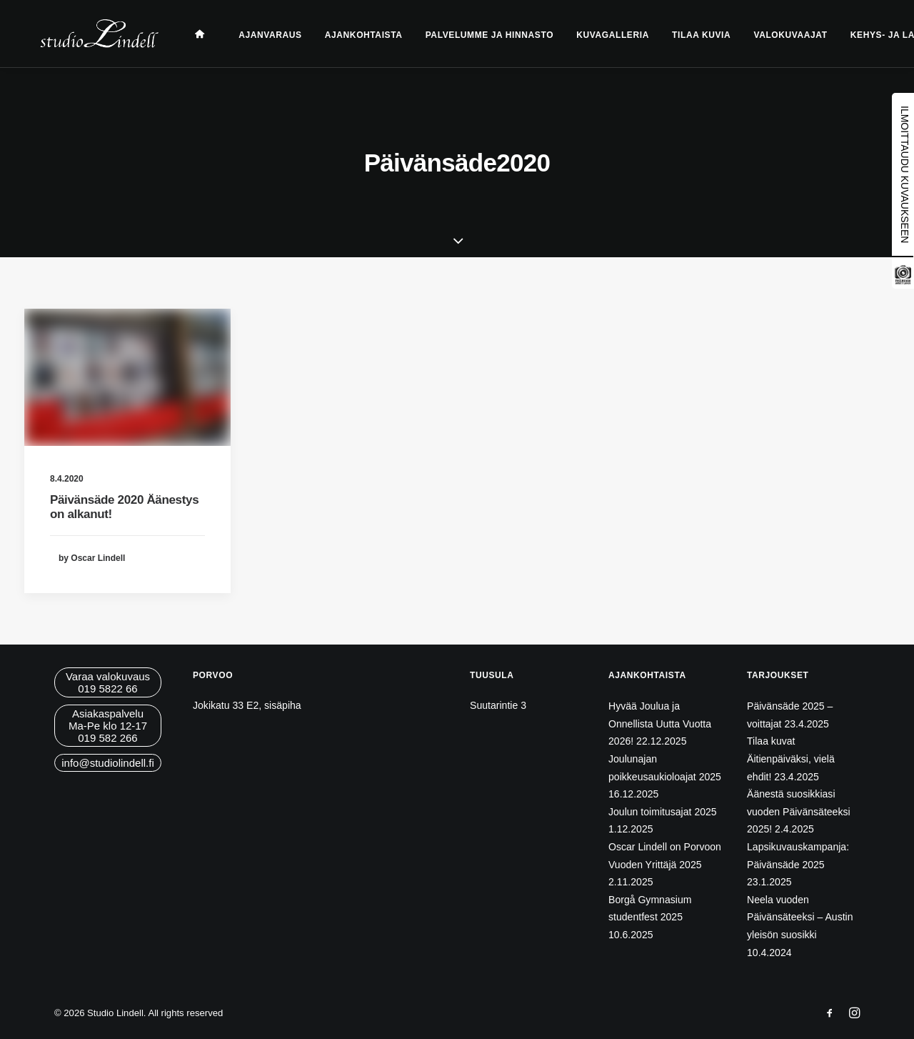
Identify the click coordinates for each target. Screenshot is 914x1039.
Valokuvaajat (774, 35)
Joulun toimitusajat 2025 (662, 811)
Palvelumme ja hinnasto (474, 35)
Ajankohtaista (348, 35)
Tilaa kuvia (685, 35)
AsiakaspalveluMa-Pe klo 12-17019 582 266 (108, 725)
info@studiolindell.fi (107, 763)
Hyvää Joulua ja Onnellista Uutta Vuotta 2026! (659, 723)
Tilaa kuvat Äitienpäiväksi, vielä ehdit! (791, 758)
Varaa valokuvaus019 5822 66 (108, 682)
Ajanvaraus (254, 35)
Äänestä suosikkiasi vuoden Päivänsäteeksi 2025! (798, 811)
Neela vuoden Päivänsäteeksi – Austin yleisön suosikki (800, 917)
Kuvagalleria (597, 35)
